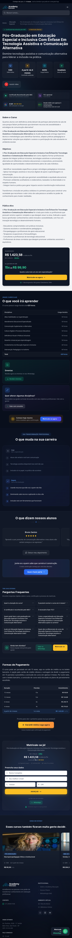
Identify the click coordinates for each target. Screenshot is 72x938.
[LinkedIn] (45, 913)
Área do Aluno (44, 904)
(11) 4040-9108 (8, 904)
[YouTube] (50, 913)
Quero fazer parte (36, 572)
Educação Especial (12, 23)
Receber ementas (14, 379)
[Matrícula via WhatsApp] (60, 931)
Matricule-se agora (36, 277)
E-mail (5, 936)
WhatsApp (36, 802)
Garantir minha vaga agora (36, 725)
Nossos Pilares (44, 890)
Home (4, 23)
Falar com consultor (15, 406)
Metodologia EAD (45, 893)
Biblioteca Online (45, 907)
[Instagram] (40, 913)
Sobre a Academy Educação (48, 887)
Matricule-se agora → (51, 419)
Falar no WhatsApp (41, 648)
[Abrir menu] (67, 7)
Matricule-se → (60, 648)
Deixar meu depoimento (36, 553)
